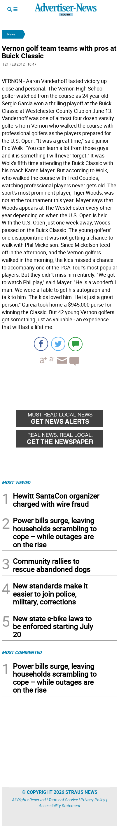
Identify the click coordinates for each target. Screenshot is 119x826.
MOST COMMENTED (22, 652)
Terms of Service (63, 800)
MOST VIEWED (16, 482)
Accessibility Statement (59, 805)
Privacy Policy (92, 800)
